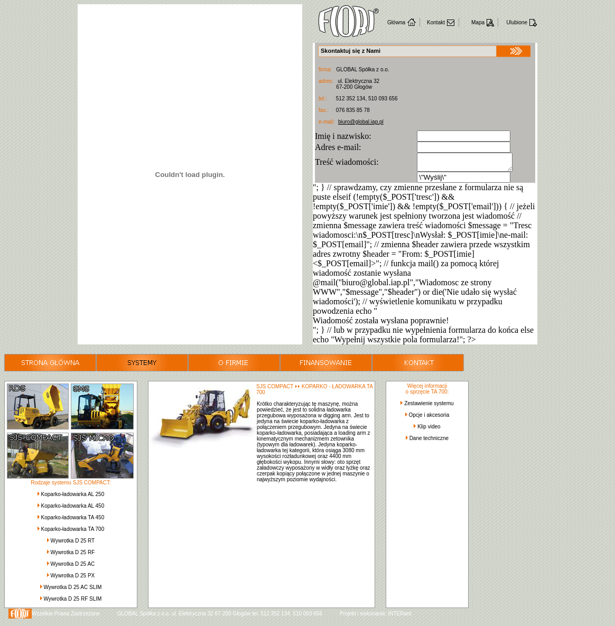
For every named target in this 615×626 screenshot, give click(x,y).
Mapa (477, 22)
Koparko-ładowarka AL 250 (73, 497)
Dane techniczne (429, 441)
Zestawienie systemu (428, 406)
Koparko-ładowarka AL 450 (73, 509)
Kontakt (436, 22)
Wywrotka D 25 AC (72, 567)
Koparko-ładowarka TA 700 (73, 532)
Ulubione (517, 22)
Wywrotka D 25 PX (72, 579)
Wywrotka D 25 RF (72, 555)
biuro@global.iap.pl (361, 122)
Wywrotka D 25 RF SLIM (72, 602)
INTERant (399, 617)
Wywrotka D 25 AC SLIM (72, 590)
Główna (396, 22)
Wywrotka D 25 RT (73, 544)
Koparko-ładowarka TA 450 (73, 521)
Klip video (428, 430)
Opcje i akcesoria (429, 418)
